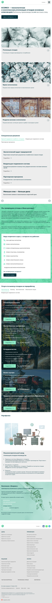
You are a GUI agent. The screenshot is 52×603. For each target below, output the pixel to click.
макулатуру (6, 507)
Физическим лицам (30, 289)
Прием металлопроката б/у (32, 550)
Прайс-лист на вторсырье (6, 534)
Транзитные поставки (5, 563)
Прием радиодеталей (31, 546)
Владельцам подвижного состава (35, 139)
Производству (5, 289)
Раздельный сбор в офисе (6, 567)
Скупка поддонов (30, 552)
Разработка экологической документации (35, 569)
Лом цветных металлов (31, 534)
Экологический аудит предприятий (8, 561)
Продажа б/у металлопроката (33, 571)
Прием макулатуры (31, 544)
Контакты (37, 579)
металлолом (6, 500)
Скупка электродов (31, 555)
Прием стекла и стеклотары (32, 540)
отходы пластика (7, 504)
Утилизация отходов (31, 567)
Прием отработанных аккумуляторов (34, 538)
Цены (28, 588)
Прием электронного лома (32, 548)
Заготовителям (20, 289)
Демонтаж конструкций (31, 561)
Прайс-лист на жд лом (6, 538)
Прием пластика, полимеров (33, 542)
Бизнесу (12, 289)
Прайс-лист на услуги (5, 536)
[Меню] (49, 2)
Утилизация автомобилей (32, 573)
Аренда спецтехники (31, 565)
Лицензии (18, 588)
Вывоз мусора (30, 563)
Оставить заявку (10, 275)
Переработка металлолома (32, 575)
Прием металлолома (31, 536)
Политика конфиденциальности (7, 588)
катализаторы (7, 509)
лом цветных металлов (9, 502)
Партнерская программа (8, 142)
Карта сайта (23, 588)
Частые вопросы (6, 579)
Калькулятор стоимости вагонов (8, 540)
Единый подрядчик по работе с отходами (12, 139)
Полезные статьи (23, 579)
